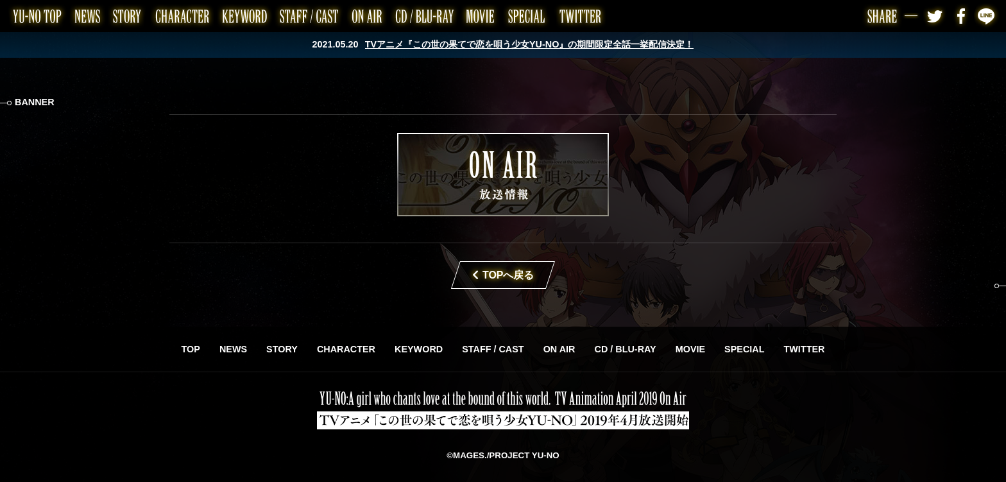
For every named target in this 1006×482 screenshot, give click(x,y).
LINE (987, 16)
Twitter (935, 16)
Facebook (961, 16)
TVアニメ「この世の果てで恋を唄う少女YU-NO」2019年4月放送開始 (503, 410)
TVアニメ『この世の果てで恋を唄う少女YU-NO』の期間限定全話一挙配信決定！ (529, 44)
